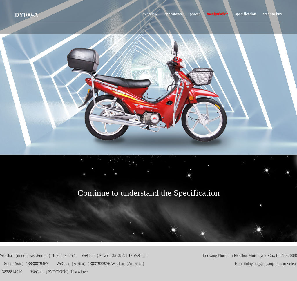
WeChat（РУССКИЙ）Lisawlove (59, 272)
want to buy (272, 16)
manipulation (217, 16)
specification (245, 16)
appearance (173, 16)
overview (149, 16)
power (195, 16)
